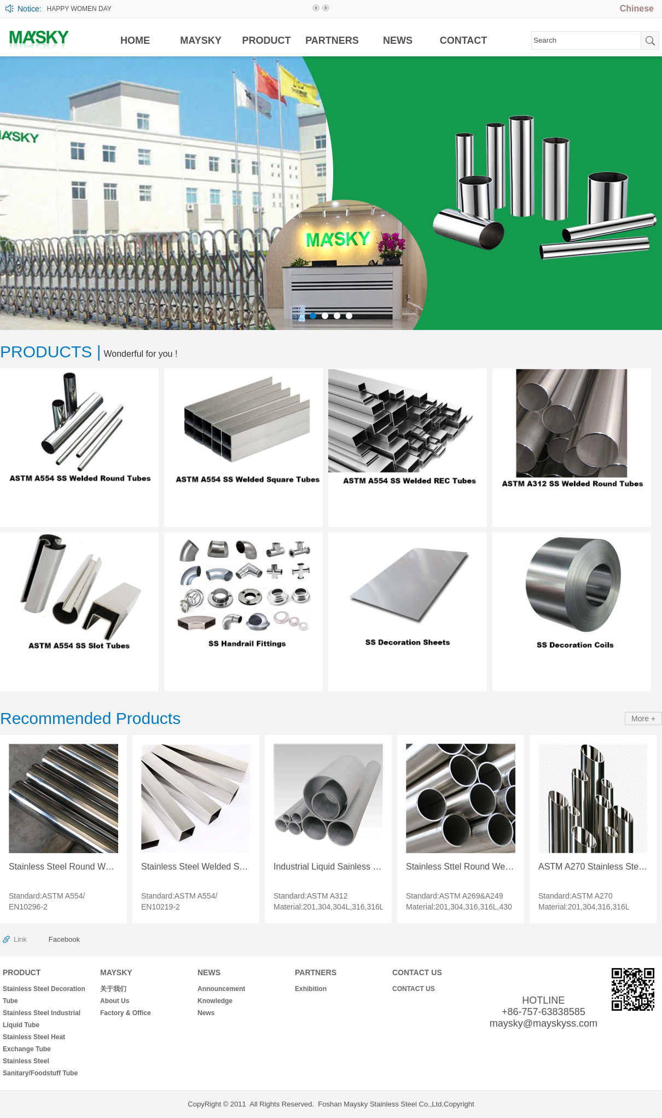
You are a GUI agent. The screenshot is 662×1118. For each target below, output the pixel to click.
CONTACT (463, 40)
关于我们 (113, 989)
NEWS (398, 40)
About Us (114, 1001)
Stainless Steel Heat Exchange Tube (34, 1043)
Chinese (637, 8)
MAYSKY (200, 40)
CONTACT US (417, 972)
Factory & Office (125, 1013)
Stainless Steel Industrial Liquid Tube (41, 1019)
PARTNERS (332, 40)
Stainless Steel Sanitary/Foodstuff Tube (40, 1067)
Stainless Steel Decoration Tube (44, 995)
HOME (135, 40)
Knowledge (215, 1001)
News (206, 1013)
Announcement (221, 989)
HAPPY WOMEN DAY (79, 9)
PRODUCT (266, 40)
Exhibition (311, 989)
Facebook (64, 939)
